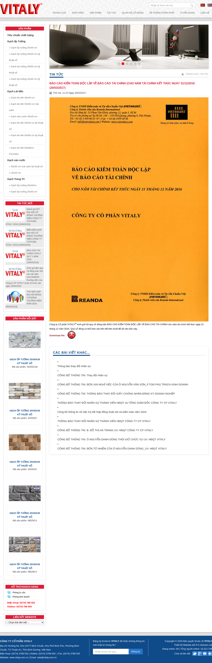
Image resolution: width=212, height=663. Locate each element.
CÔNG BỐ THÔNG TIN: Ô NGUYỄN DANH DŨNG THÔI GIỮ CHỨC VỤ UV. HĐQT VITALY (111, 439)
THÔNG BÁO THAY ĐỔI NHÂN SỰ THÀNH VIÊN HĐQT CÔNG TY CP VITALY (104, 421)
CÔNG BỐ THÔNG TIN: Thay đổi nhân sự (82, 375)
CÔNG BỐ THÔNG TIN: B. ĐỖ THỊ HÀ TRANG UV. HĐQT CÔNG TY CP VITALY (105, 430)
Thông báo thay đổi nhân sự (74, 366)
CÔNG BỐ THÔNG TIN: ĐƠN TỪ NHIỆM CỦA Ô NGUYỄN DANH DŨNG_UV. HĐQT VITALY (112, 448)
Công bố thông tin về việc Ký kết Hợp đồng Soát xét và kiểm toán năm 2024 (101, 411)
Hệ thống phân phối (161, 12)
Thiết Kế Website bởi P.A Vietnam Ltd (193, 645)
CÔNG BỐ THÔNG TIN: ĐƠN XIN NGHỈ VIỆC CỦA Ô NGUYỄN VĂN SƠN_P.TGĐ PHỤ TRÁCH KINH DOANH (122, 384)
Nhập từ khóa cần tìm (191, 5)
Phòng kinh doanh (21, 597)
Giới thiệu (78, 12)
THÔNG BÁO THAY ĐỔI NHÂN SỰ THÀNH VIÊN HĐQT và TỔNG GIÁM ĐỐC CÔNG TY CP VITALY (117, 402)
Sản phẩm (95, 12)
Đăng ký (135, 651)
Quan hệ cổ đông (132, 12)
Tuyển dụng (187, 12)
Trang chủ (59, 12)
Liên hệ (205, 12)
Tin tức (111, 12)
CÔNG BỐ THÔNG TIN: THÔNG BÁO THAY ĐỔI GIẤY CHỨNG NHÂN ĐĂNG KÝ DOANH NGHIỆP (116, 393)
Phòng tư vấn (19, 592)
